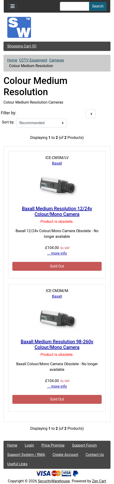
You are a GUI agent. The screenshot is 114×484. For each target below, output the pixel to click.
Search (98, 6)
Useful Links (17, 464)
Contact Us (95, 454)
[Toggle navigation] (12, 6)
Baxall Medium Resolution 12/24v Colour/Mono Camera (57, 211)
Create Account (65, 454)
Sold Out (57, 266)
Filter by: (8, 113)
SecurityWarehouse (54, 481)
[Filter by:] (90, 113)
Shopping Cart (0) (21, 46)
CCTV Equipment (33, 60)
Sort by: (8, 122)
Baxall (57, 163)
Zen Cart (99, 481)
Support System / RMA (26, 454)
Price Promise (53, 445)
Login (29, 445)
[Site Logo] (57, 27)
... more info (57, 253)
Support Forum (84, 445)
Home (12, 60)
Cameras (56, 60)
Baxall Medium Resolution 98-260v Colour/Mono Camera (57, 344)
